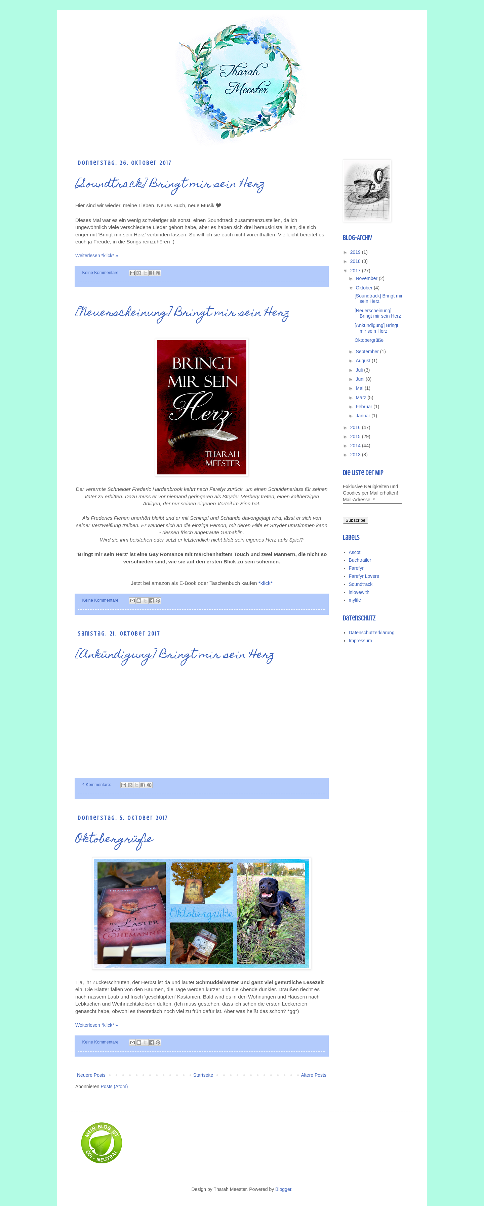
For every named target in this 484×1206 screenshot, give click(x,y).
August (363, 360)
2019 (356, 252)
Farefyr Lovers (364, 576)
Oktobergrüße (114, 839)
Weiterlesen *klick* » (96, 255)
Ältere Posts (313, 1075)
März (361, 397)
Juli (360, 370)
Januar (363, 415)
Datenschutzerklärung (372, 632)
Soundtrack (361, 584)
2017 (356, 270)
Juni (361, 379)
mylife (355, 600)
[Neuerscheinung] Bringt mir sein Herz (182, 313)
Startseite (203, 1075)
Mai (360, 388)
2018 (356, 261)
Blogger (283, 1189)
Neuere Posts (91, 1075)
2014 (356, 445)
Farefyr (356, 568)
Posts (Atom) (114, 1086)
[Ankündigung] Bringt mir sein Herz (175, 655)
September (368, 351)
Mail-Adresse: (359, 499)
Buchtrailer (360, 560)
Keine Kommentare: (101, 272)
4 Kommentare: (97, 784)
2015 (356, 436)
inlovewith (359, 592)
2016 (356, 427)
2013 (356, 454)
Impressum (360, 640)
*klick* (265, 583)
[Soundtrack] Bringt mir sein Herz (170, 184)
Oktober (365, 287)
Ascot (355, 552)
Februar (364, 406)
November (367, 278)
